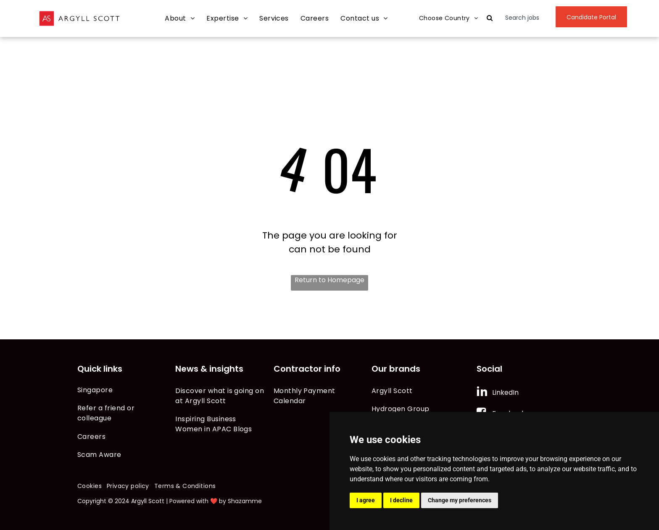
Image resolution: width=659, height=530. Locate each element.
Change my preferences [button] (459, 500)
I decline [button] (401, 500)
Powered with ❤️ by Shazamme (215, 501)
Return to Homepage (329, 280)
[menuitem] (179, 18)
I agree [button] (365, 500)
